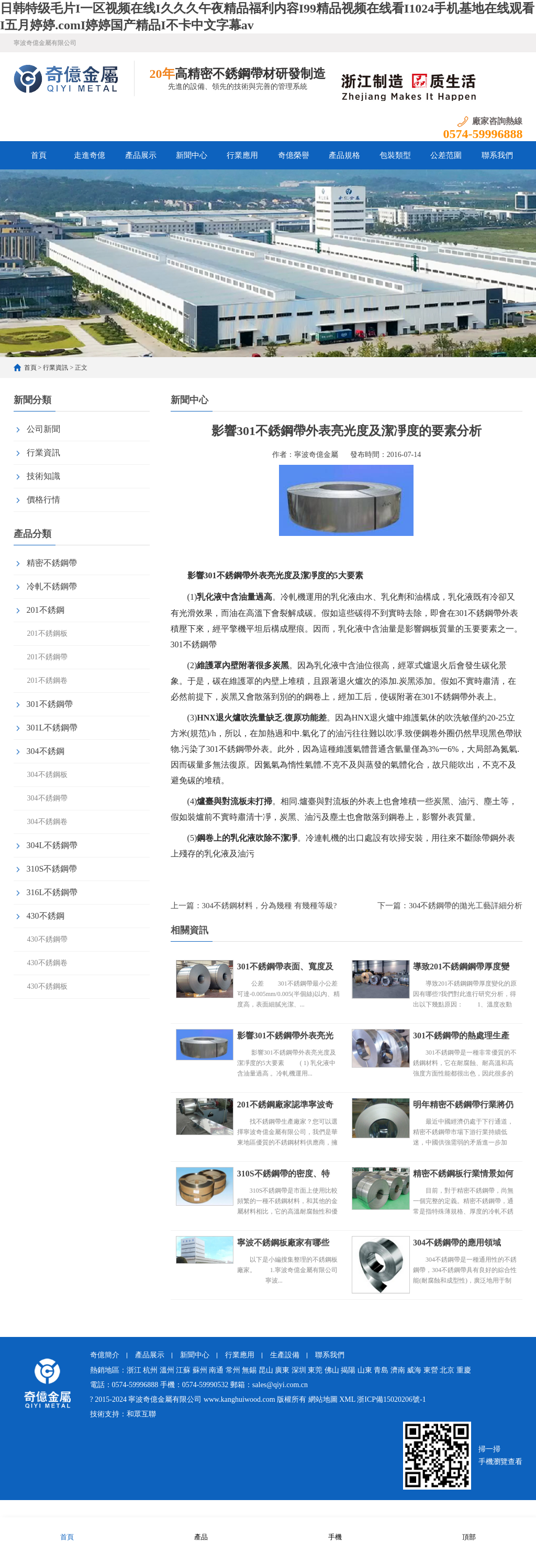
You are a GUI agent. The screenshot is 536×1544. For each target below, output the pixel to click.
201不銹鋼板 (47, 633)
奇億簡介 (104, 1355)
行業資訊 (55, 367)
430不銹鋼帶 (47, 939)
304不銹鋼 (45, 751)
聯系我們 (497, 155)
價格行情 (43, 499)
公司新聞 (43, 429)
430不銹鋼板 (47, 986)
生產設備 (284, 1355)
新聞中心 (191, 155)
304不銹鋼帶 (47, 798)
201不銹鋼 (45, 609)
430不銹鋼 (45, 915)
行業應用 (242, 155)
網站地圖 (323, 1399)
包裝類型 (395, 155)
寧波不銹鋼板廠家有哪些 (283, 1242)
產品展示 (141, 155)
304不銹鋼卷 (47, 822)
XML (347, 1399)
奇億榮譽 (293, 155)
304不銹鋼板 (47, 775)
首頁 (39, 155)
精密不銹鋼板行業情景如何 (463, 1173)
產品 (201, 1530)
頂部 (469, 1530)
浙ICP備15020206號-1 (391, 1399)
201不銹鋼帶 (47, 657)
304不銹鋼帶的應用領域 (457, 1242)
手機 (335, 1530)
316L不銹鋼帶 (52, 892)
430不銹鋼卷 (47, 963)
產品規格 (344, 155)
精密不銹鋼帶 (52, 562)
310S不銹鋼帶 (52, 868)
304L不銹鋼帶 (52, 845)
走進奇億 (89, 155)
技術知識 (43, 476)
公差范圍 (446, 155)
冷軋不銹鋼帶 (52, 586)
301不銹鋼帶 (50, 704)
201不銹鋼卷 (47, 680)
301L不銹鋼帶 (52, 727)
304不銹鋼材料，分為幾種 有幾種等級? (269, 905)
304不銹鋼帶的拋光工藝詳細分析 (466, 905)
